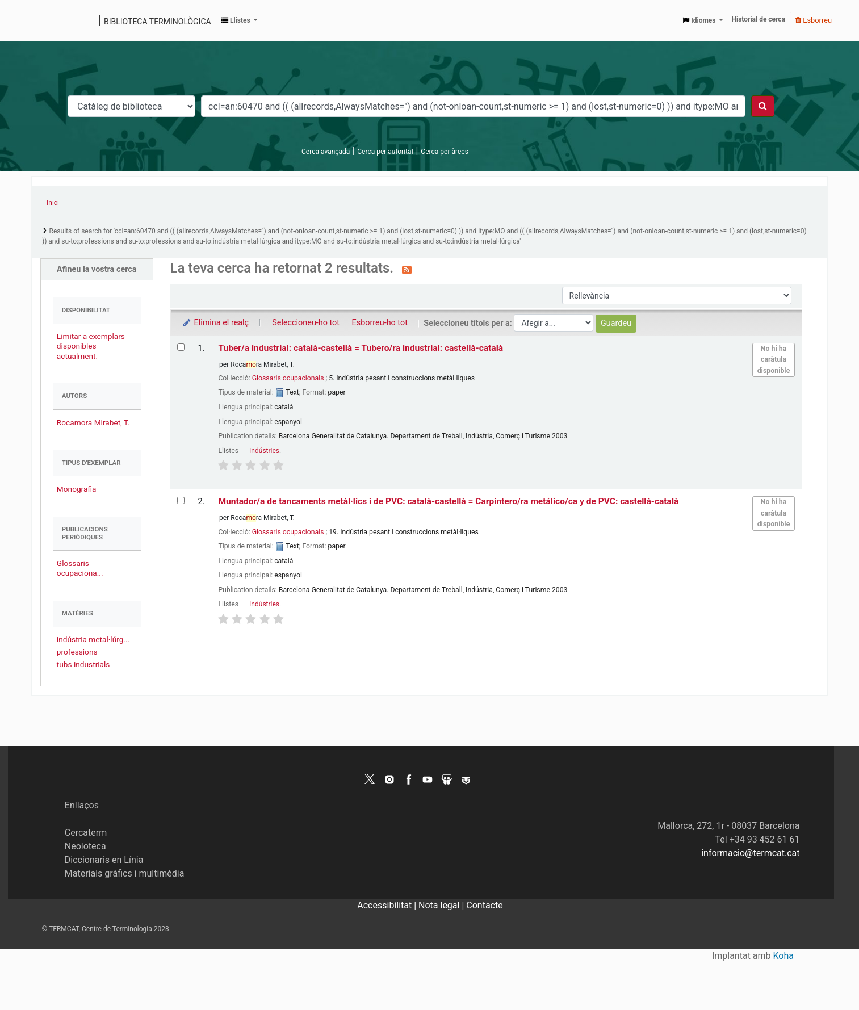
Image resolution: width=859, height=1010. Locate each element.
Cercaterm (86, 832)
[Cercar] (762, 106)
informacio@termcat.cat (750, 853)
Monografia (77, 488)
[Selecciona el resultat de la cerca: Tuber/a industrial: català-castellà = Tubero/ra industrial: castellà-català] (181, 347)
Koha (783, 955)
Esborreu (813, 20)
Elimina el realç (215, 323)
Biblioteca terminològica (157, 21)
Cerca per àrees (444, 152)
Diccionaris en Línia (104, 859)
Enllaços (82, 805)
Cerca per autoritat (385, 152)
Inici (53, 203)
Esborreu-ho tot (380, 323)
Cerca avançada (325, 152)
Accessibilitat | (387, 905)
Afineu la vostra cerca (97, 269)
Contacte (484, 905)
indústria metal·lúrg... (93, 639)
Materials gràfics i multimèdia (125, 873)
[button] (239, 20)
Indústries (264, 451)
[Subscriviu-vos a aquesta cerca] (406, 269)
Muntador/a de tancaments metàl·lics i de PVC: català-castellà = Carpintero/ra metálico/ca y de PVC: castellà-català (448, 501)
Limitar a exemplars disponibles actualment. (91, 346)
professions (77, 651)
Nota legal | (442, 905)
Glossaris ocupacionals (288, 378)
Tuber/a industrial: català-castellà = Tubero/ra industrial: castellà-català (360, 348)
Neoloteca (85, 846)
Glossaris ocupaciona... (80, 568)
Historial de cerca (759, 19)
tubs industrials (83, 664)
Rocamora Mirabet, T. (93, 422)
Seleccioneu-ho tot (306, 323)
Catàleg (44, 20)
